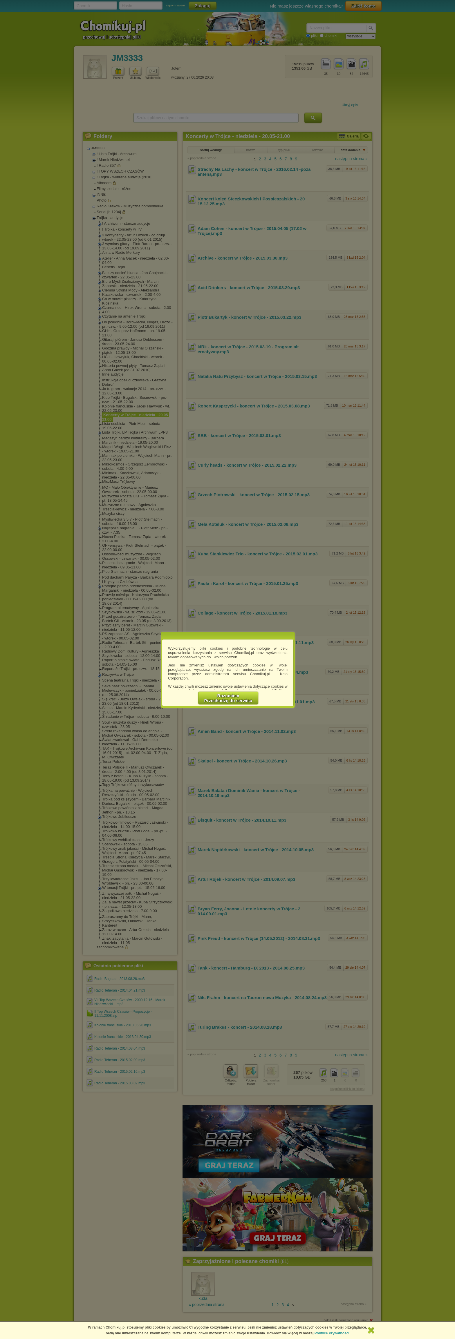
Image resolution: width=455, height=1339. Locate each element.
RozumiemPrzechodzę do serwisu (228, 698)
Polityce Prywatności (332, 1333)
